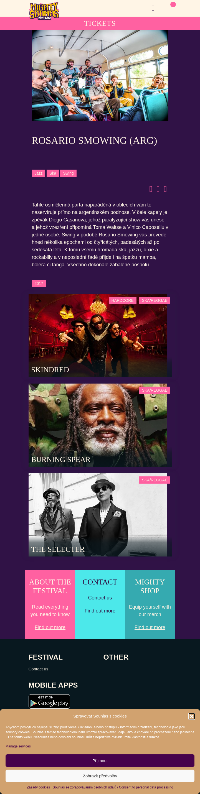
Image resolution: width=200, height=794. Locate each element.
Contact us (39, 669)
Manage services (18, 746)
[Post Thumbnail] (98, 335)
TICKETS (100, 23)
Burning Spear (61, 459)
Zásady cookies (38, 787)
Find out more (50, 627)
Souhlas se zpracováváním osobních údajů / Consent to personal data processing (113, 787)
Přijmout (100, 760)
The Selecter (58, 549)
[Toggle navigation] (153, 8)
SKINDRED (50, 370)
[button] (191, 716)
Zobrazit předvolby (100, 775)
